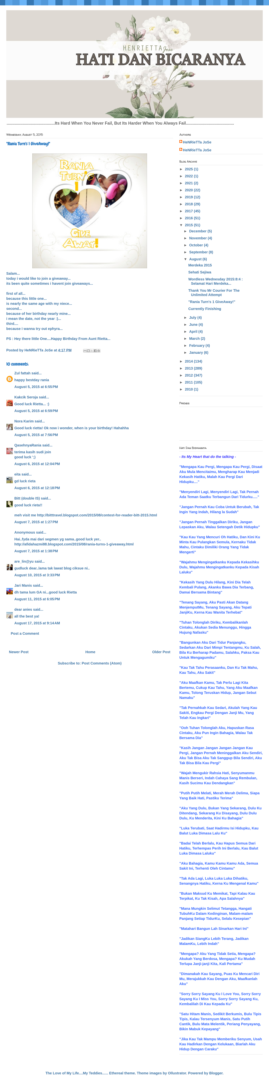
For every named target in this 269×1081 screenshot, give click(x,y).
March (195, 338)
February (197, 345)
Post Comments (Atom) (102, 663)
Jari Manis (23, 585)
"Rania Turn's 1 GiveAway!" (211, 302)
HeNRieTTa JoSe (197, 142)
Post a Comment (25, 633)
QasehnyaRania (27, 445)
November (198, 238)
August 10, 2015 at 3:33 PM (37, 575)
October (196, 245)
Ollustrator (177, 1073)
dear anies (23, 609)
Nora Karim (24, 421)
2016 (189, 218)
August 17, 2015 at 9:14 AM (37, 623)
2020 (189, 190)
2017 (189, 211)
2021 (189, 183)
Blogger (216, 1073)
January (196, 352)
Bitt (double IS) (27, 498)
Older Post (161, 652)
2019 (189, 197)
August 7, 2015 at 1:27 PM (36, 522)
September (199, 252)
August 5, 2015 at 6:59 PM (36, 411)
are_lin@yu (24, 561)
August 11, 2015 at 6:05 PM (37, 599)
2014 (189, 361)
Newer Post (19, 652)
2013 (189, 368)
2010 (189, 389)
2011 (189, 382)
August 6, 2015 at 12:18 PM (37, 488)
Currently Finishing (204, 309)
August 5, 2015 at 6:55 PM (36, 387)
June (194, 325)
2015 (189, 225)
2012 (189, 375)
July (193, 318)
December (198, 231)
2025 (189, 169)
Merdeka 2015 (200, 265)
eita (17, 474)
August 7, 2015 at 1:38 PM (36, 551)
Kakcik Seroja (26, 397)
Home (90, 652)
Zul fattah (22, 373)
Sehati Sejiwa (199, 272)
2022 (189, 176)
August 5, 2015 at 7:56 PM (36, 435)
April (193, 331)
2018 (189, 204)
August (195, 259)
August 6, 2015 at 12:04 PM (37, 464)
